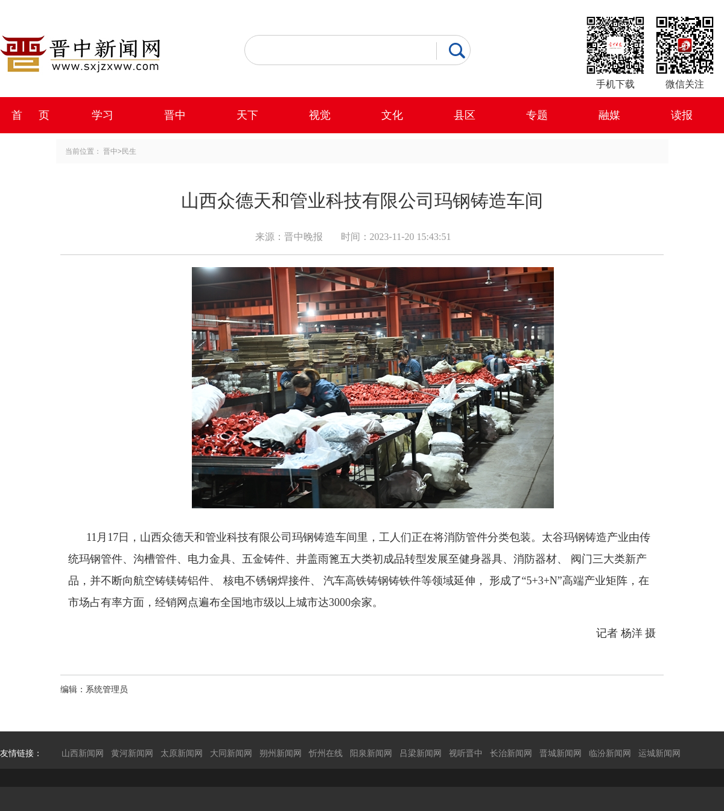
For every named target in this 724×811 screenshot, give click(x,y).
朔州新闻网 (280, 753)
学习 (102, 115)
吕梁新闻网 (420, 753)
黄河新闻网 (132, 753)
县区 (464, 115)
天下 (247, 115)
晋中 (175, 115)
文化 (392, 115)
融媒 (609, 115)
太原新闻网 (181, 753)
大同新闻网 (231, 753)
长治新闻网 (511, 753)
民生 (129, 151)
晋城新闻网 (560, 753)
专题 (537, 115)
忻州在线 (326, 753)
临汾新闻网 (610, 753)
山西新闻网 (83, 753)
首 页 (30, 115)
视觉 (320, 115)
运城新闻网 (659, 753)
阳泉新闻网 (371, 753)
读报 (682, 115)
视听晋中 (466, 753)
